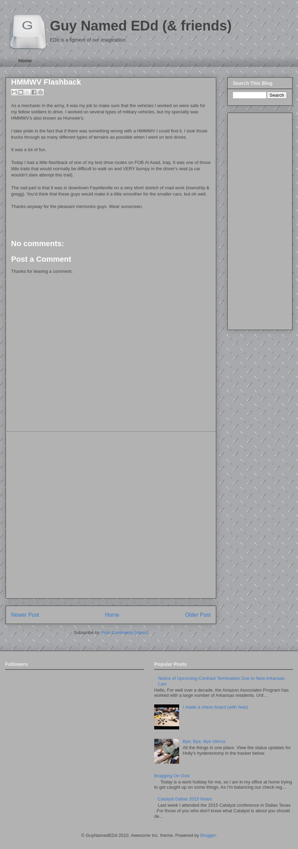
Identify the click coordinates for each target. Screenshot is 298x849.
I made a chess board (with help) (215, 707)
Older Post (198, 615)
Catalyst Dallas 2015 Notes (185, 799)
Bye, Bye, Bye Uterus (204, 741)
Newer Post (25, 615)
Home (25, 60)
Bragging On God (171, 775)
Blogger (208, 835)
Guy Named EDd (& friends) (141, 25)
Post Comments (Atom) (124, 632)
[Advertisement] (78, 515)
